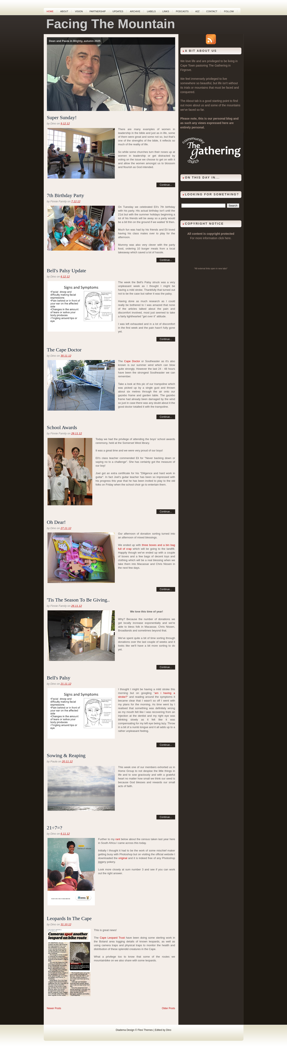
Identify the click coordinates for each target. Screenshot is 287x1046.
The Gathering (218, 65)
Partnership (98, 11)
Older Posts (168, 1008)
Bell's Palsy (58, 677)
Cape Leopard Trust (112, 937)
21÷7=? (54, 827)
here (228, 238)
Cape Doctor (132, 361)
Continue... (166, 184)
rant (117, 839)
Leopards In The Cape (69, 918)
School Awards (62, 427)
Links (166, 11)
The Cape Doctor (64, 349)
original (122, 858)
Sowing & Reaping (66, 755)
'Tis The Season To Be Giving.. (78, 600)
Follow (229, 11)
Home (50, 11)
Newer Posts (54, 1008)
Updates (117, 11)
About (64, 11)
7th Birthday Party (65, 195)
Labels (151, 11)
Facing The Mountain (110, 24)
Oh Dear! (56, 522)
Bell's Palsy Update (66, 270)
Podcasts (182, 11)
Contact (211, 11)
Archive (135, 11)
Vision (79, 11)
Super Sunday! (62, 117)
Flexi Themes (145, 1030)
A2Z (197, 11)
